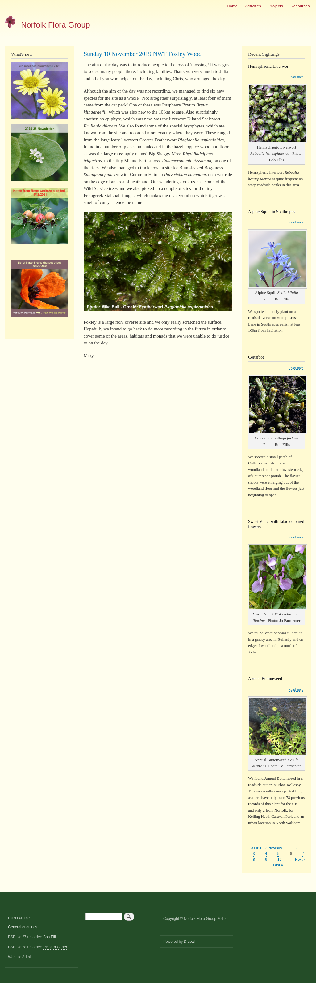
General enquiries (22, 927)
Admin (27, 957)
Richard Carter (55, 947)
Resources (300, 6)
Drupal (189, 941)
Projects (275, 6)
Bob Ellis (50, 937)
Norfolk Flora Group (55, 24)
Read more (296, 77)
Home (232, 6)
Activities (253, 6)
